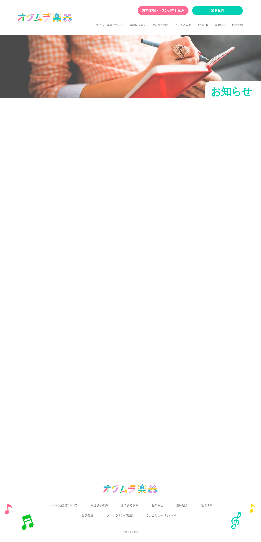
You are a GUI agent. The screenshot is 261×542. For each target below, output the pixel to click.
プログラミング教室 (120, 515)
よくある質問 (183, 25)
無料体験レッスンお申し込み (163, 10)
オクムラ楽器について (109, 25)
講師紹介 (220, 25)
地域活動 (237, 25)
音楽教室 (88, 515)
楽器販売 (217, 10)
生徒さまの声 (160, 25)
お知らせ (203, 25)
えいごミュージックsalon (162, 515)
